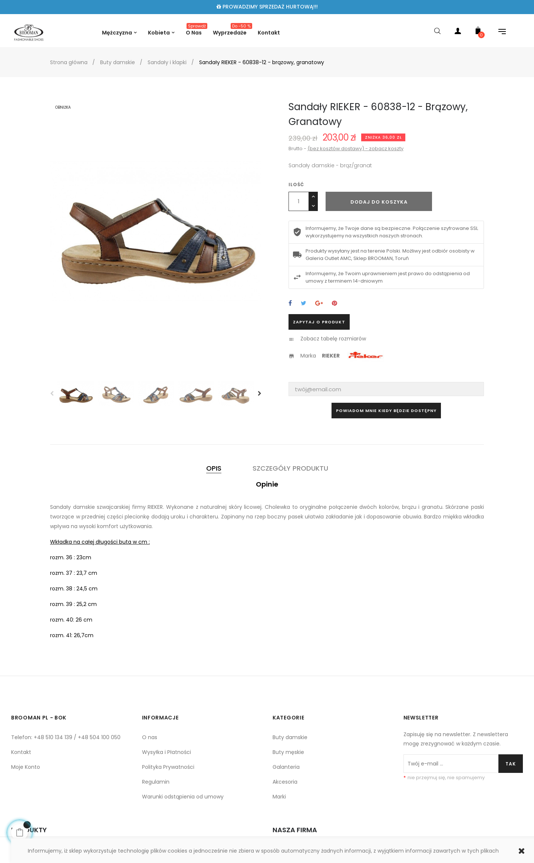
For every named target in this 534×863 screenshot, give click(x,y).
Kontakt (21, 752)
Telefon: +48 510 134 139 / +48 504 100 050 (66, 737)
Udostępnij (290, 303)
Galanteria (286, 767)
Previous (52, 393)
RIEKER (331, 355)
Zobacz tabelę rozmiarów (333, 338)
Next (259, 393)
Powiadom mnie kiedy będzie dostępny (386, 411)
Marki (279, 796)
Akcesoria (285, 781)
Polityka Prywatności (168, 767)
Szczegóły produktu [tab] (290, 468)
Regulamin (155, 781)
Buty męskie (288, 752)
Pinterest (334, 303)
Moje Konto (25, 767)
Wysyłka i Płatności (166, 752)
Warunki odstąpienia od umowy (183, 796)
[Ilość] (299, 201)
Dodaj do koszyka (379, 201)
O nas (149, 737)
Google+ (319, 303)
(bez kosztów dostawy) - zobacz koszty (355, 148)
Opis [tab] (213, 468)
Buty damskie (290, 737)
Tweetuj (303, 303)
